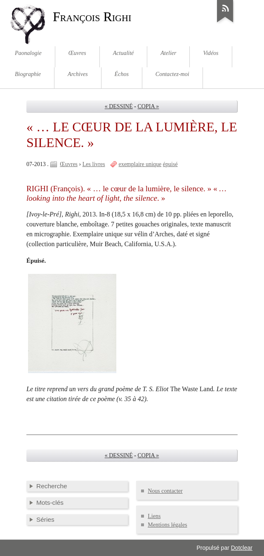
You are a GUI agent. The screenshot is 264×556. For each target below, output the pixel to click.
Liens (154, 516)
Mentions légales (167, 525)
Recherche (51, 485)
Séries (45, 519)
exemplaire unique (139, 164)
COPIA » (148, 106)
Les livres (93, 164)
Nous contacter (165, 491)
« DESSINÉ (119, 106)
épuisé (170, 164)
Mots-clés (50, 502)
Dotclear (241, 547)
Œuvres (69, 164)
